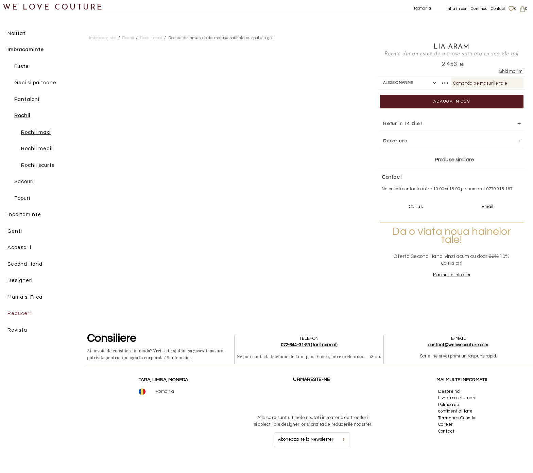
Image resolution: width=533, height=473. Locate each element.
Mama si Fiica (24, 297)
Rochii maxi (36, 132)
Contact (498, 8)
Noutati (17, 33)
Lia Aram (440, 46)
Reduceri (19, 313)
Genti (14, 231)
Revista (17, 330)
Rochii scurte (38, 165)
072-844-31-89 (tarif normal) (309, 357)
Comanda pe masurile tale (469, 89)
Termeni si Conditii (456, 430)
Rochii (22, 116)
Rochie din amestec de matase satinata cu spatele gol (220, 38)
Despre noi (449, 404)
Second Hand (24, 264)
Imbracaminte (25, 50)
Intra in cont (458, 8)
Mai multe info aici (439, 287)
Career (445, 437)
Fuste (21, 66)
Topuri (22, 198)
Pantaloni (26, 99)
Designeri (20, 280)
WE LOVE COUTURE (53, 8)
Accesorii (19, 247)
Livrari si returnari (457, 410)
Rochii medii (37, 149)
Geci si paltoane (35, 83)
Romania (422, 8)
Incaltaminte (24, 214)
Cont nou (479, 8)
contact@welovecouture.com (458, 357)
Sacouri (24, 182)
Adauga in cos (440, 108)
